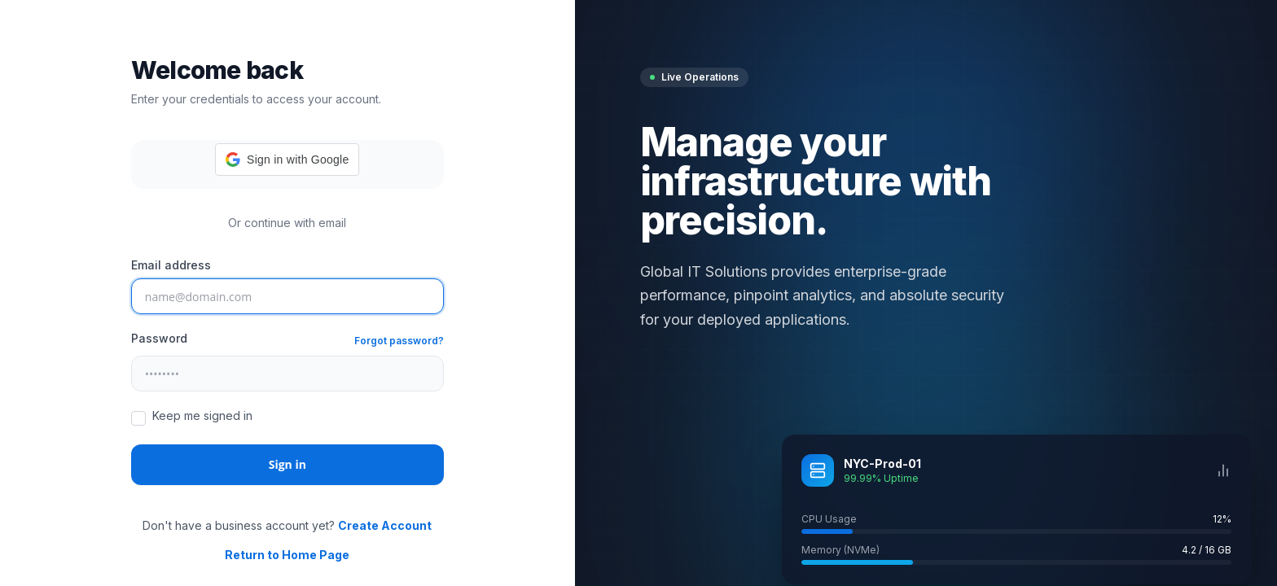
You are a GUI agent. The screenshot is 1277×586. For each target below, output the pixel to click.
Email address (171, 265)
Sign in (287, 464)
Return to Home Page (287, 555)
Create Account (385, 525)
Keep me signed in (202, 415)
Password (159, 338)
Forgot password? (399, 341)
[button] (287, 159)
